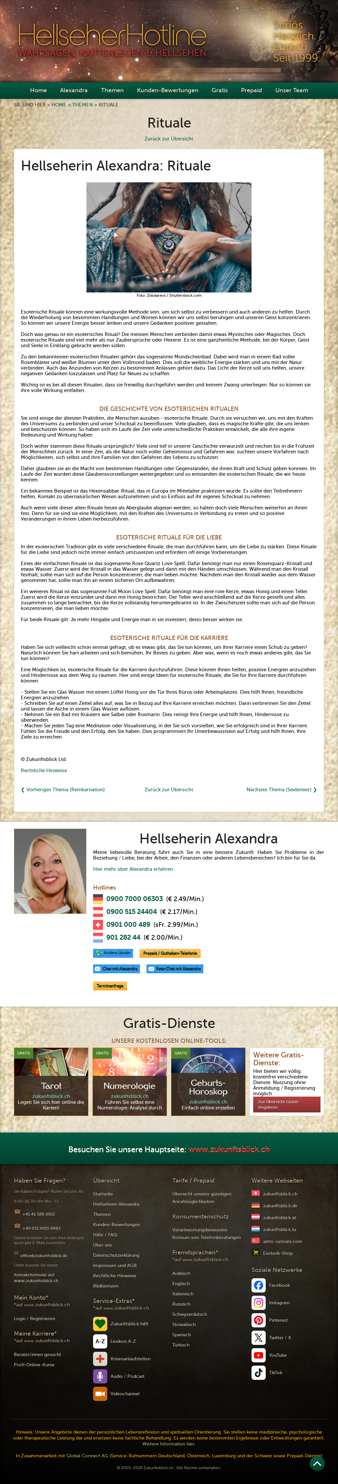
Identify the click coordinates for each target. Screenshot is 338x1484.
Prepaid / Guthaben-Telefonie (170, 953)
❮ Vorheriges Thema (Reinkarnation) (63, 789)
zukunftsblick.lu (279, 1229)
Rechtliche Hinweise (44, 770)
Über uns (102, 1245)
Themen (112, 90)
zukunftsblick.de (280, 1205)
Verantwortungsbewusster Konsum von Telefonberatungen (206, 1233)
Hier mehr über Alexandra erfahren (133, 869)
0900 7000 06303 (134, 899)
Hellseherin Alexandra (116, 1204)
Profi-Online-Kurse (34, 1364)
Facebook (279, 1285)
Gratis (220, 90)
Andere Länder (117, 953)
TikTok (275, 1372)
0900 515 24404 (131, 912)
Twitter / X (280, 1337)
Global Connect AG (87, 1455)
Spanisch (181, 1334)
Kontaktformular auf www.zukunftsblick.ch (36, 1277)
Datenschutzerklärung (116, 1255)
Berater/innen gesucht (37, 1354)
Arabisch (181, 1273)
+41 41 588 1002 (38, 1214)
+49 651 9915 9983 (41, 1228)
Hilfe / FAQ (105, 1234)
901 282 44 (123, 937)
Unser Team (291, 90)
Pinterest (278, 1320)
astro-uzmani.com (282, 1241)
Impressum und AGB (115, 1265)
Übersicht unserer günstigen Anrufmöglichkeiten (201, 1198)
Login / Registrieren (34, 1318)
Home (38, 90)
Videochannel (125, 1393)
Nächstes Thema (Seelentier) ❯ (282, 789)
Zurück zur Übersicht (169, 138)
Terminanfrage (110, 986)
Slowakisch (184, 1324)
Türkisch (180, 1345)
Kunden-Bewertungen (167, 90)
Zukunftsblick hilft (130, 1323)
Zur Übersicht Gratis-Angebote (279, 1104)
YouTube (278, 1355)
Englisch (181, 1283)
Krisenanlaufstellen (131, 1358)
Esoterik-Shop (278, 1253)
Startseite (103, 1194)
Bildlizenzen (105, 1286)
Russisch (181, 1304)
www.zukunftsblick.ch (229, 1149)
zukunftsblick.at (279, 1217)
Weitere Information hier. (169, 1443)
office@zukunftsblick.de (43, 1255)
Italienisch (182, 1293)
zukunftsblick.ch (280, 1194)
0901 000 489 (128, 924)
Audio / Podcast (128, 1376)
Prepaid (251, 90)
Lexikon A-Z (123, 1341)
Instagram (279, 1302)
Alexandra (74, 90)
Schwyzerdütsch (189, 1314)
